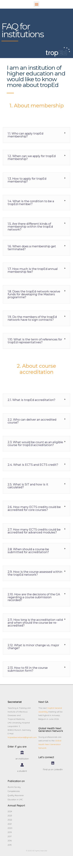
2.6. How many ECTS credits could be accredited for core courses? (34, 508)
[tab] (36, 135)
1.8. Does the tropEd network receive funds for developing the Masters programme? (34, 294)
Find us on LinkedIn (53, 769)
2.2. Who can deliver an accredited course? (32, 421)
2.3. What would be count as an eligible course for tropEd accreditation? (35, 443)
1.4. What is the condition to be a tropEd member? (31, 202)
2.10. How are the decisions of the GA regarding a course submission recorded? (34, 597)
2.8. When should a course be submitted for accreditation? (28, 550)
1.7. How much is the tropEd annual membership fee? (33, 270)
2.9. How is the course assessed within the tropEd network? (35, 573)
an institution (22, 758)
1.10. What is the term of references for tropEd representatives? (35, 341)
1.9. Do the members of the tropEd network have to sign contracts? (32, 318)
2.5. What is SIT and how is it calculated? (28, 486)
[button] (37, 4)
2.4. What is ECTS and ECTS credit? (33, 464)
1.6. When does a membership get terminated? (32, 248)
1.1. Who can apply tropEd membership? (25, 135)
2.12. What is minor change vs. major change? (33, 646)
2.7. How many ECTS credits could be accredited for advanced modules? (34, 531)
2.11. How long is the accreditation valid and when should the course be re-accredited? (35, 622)
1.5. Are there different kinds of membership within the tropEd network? (30, 226)
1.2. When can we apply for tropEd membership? (32, 157)
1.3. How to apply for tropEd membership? (27, 180)
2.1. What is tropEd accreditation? (31, 400)
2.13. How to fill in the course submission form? (28, 669)
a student (22, 771)
